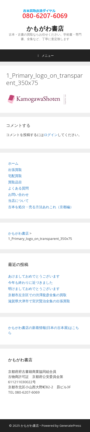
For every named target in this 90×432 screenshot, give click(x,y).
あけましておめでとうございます (34, 276)
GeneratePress (70, 425)
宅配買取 (15, 175)
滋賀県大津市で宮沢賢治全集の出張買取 (39, 301)
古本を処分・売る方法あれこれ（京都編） (40, 207)
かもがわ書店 (45, 28)
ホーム (13, 163)
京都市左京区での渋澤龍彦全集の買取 (37, 295)
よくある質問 (18, 188)
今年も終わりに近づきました (30, 282)
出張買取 (15, 169)
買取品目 (15, 182)
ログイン (51, 134)
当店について (18, 200)
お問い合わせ (18, 194)
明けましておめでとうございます (34, 288)
